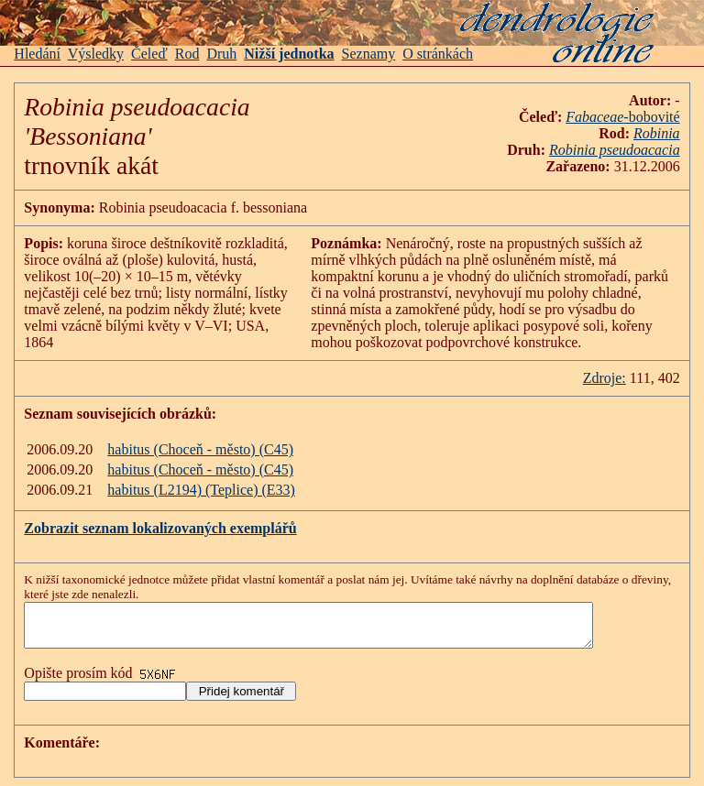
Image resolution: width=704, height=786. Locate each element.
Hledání (37, 53)
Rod (187, 53)
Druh (221, 53)
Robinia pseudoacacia (614, 150)
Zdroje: (604, 378)
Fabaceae (594, 117)
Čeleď (149, 53)
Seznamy (369, 53)
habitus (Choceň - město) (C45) (200, 449)
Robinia (656, 133)
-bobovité (651, 117)
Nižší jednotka (289, 53)
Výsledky (96, 53)
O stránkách (437, 53)
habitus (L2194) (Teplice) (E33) (201, 489)
